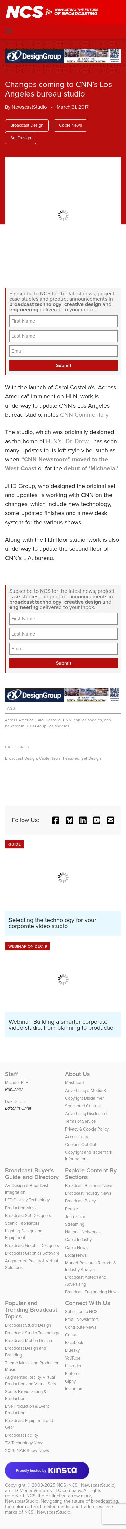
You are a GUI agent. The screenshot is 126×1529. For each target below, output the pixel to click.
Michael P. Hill (18, 1082)
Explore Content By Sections (91, 1173)
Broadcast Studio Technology (32, 1333)
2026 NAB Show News (27, 1450)
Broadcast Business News (89, 1185)
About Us (77, 1074)
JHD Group (36, 726)
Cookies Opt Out (80, 1144)
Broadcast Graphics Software (32, 1253)
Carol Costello (48, 720)
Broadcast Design (26, 125)
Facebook (74, 1342)
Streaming (74, 1224)
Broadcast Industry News (88, 1193)
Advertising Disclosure (86, 1113)
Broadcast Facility (21, 1435)
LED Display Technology (27, 1200)
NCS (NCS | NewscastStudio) (86, 1485)
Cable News (70, 125)
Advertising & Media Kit (87, 1090)
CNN (67, 720)
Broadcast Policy (80, 1201)
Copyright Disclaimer (84, 1098)
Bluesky (72, 1350)
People (71, 1209)
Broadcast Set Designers (28, 1215)
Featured (71, 758)
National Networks (82, 1232)
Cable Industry (78, 1239)
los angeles (58, 726)
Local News (76, 1255)
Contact (72, 1335)
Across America (19, 720)
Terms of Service (80, 1121)
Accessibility (76, 1137)
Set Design (20, 138)
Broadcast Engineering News (92, 1292)
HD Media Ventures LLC (36, 1490)
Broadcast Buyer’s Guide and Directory (32, 1173)
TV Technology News (24, 1443)
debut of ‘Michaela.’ (91, 468)
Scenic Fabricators (22, 1223)
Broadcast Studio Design (28, 1325)
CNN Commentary (84, 414)
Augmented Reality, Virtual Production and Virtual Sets (30, 1380)
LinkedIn (73, 1366)
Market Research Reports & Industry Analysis (90, 1266)
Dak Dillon (15, 1101)
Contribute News (80, 1327)
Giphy (70, 1381)
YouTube (72, 1358)
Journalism (75, 1216)
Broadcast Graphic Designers (32, 1245)
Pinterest (73, 1373)
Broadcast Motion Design (28, 1340)
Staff (11, 1074)
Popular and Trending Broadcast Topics (31, 1310)
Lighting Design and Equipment (23, 1234)
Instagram (74, 1389)
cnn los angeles (88, 720)
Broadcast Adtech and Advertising (85, 1280)
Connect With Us (87, 1303)
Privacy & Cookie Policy (87, 1129)
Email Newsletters (82, 1319)
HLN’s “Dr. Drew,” (69, 441)
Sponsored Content (83, 1106)
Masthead (74, 1082)
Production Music (21, 1208)
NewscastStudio (29, 107)
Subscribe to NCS (81, 1311)
